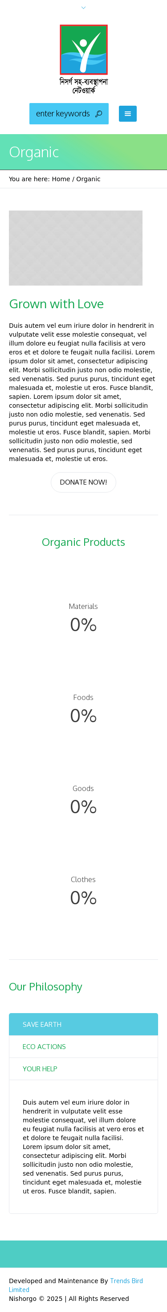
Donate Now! (83, 482)
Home (61, 179)
